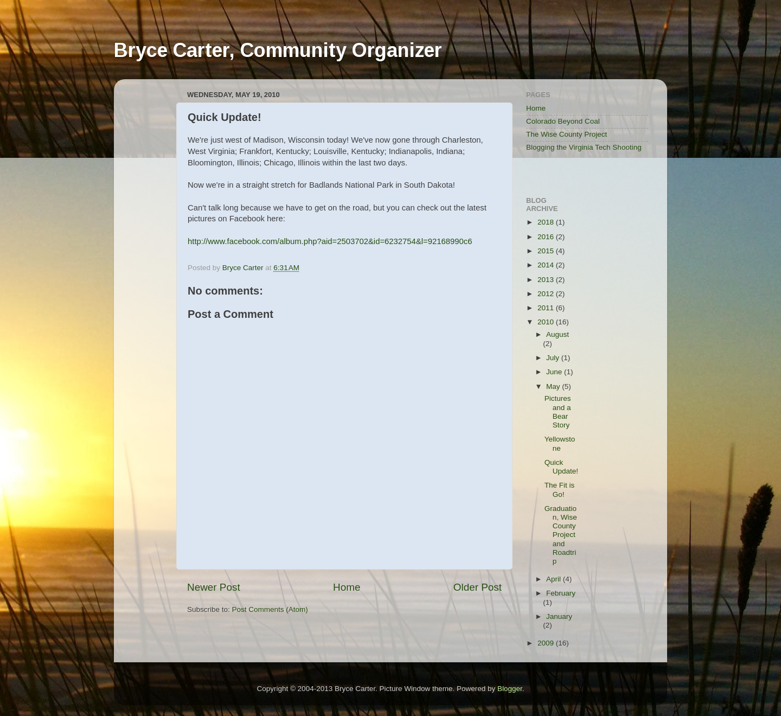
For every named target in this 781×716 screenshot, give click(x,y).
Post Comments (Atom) (270, 609)
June (555, 372)
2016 (546, 237)
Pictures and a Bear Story (558, 411)
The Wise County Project (566, 134)
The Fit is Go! (560, 489)
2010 (546, 322)
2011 (546, 308)
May (554, 386)
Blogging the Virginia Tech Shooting (584, 147)
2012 (546, 294)
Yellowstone (560, 443)
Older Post (477, 587)
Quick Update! (561, 466)
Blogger (509, 689)
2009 (546, 643)
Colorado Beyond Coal (563, 121)
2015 (546, 251)
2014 (546, 265)
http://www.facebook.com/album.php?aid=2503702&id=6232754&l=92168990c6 (330, 241)
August (557, 334)
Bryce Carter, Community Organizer (278, 50)
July (553, 358)
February (560, 593)
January (559, 616)
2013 (546, 280)
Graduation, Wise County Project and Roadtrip (561, 534)
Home (346, 587)
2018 (546, 222)
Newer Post (213, 587)
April (554, 579)
